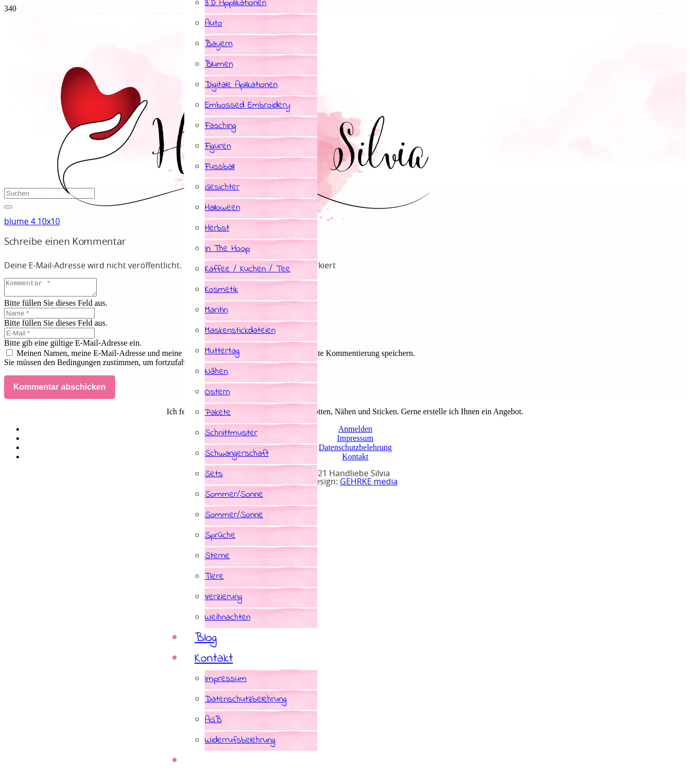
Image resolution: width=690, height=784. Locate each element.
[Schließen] (8, 206)
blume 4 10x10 (32, 222)
